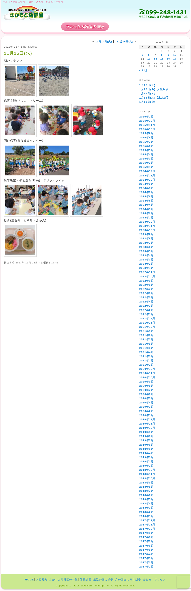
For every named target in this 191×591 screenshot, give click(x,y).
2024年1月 (146, 217)
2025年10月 (147, 129)
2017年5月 (146, 549)
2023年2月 (146, 263)
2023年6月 (146, 247)
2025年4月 (146, 154)
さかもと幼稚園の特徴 (85, 27)
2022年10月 (147, 276)
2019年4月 (146, 453)
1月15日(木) (147, 93)
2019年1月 (146, 465)
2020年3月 (146, 406)
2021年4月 (146, 352)
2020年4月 (146, 402)
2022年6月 (146, 293)
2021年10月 (147, 326)
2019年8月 (146, 436)
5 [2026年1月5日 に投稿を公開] (142, 55)
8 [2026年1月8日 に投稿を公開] (162, 55)
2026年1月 (146, 116)
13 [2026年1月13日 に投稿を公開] (149, 58)
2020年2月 (146, 411)
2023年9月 (146, 234)
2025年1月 (146, 166)
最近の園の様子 (103, 579)
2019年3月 (146, 457)
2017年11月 (147, 524)
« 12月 (143, 70)
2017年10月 (147, 528)
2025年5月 (146, 150)
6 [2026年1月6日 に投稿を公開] (149, 55)
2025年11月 (147, 124)
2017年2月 (146, 562)
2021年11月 (147, 322)
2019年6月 (146, 444)
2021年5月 (146, 347)
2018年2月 (146, 512)
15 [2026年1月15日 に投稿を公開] (162, 58)
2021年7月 (146, 339)
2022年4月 (146, 301)
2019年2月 (146, 461)
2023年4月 (146, 255)
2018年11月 (147, 474)
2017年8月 (146, 537)
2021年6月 (146, 343)
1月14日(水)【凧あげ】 (154, 97)
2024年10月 (147, 179)
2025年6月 (146, 146)
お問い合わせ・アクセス (164, 27)
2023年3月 (146, 259)
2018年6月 (146, 495)
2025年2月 (146, 162)
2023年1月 (146, 267)
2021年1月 (146, 364)
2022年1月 (146, 314)
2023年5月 (146, 251)
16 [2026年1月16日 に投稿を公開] (168, 58)
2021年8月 (146, 335)
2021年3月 (146, 356)
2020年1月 (146, 415)
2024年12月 (147, 171)
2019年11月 (147, 423)
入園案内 (45, 27)
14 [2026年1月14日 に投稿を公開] (155, 58)
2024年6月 (146, 196)
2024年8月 (146, 188)
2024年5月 (146, 200)
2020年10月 (147, 377)
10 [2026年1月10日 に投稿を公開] (174, 55)
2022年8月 (146, 284)
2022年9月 (146, 280)
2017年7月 (146, 541)
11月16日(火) (125, 41)
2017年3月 (146, 558)
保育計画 (124, 27)
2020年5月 (146, 398)
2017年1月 (146, 566)
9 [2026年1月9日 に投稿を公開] (168, 55)
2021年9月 (146, 331)
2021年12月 (147, 318)
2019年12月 (147, 419)
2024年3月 (146, 209)
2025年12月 (147, 120)
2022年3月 (146, 305)
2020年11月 (147, 373)
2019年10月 (147, 427)
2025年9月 (146, 133)
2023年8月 (146, 238)
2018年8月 (146, 486)
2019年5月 (146, 448)
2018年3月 (146, 507)
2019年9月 (146, 432)
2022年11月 (147, 272)
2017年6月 (146, 545)
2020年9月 (146, 381)
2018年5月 (146, 499)
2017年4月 (146, 554)
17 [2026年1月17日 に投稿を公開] (174, 58)
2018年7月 (146, 490)
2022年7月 (146, 289)
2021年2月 (146, 360)
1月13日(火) (147, 101)
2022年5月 (146, 297)
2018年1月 (146, 516)
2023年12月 (147, 221)
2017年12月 (147, 520)
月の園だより (124, 579)
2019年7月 (146, 440)
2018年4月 (146, 503)
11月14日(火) (104, 41)
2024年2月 (146, 213)
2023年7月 (146, 242)
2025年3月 (146, 158)
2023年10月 (147, 230)
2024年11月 (147, 175)
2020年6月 (146, 394)
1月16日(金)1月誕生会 (154, 89)
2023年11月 (147, 225)
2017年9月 (146, 532)
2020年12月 (147, 368)
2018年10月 (147, 478)
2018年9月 (146, 482)
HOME (16, 27)
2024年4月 (146, 204)
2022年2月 (146, 310)
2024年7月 (146, 192)
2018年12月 (147, 469)
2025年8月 (146, 137)
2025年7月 (146, 141)
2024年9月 (146, 183)
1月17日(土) (147, 85)
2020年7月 (146, 389)
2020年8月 (146, 385)
